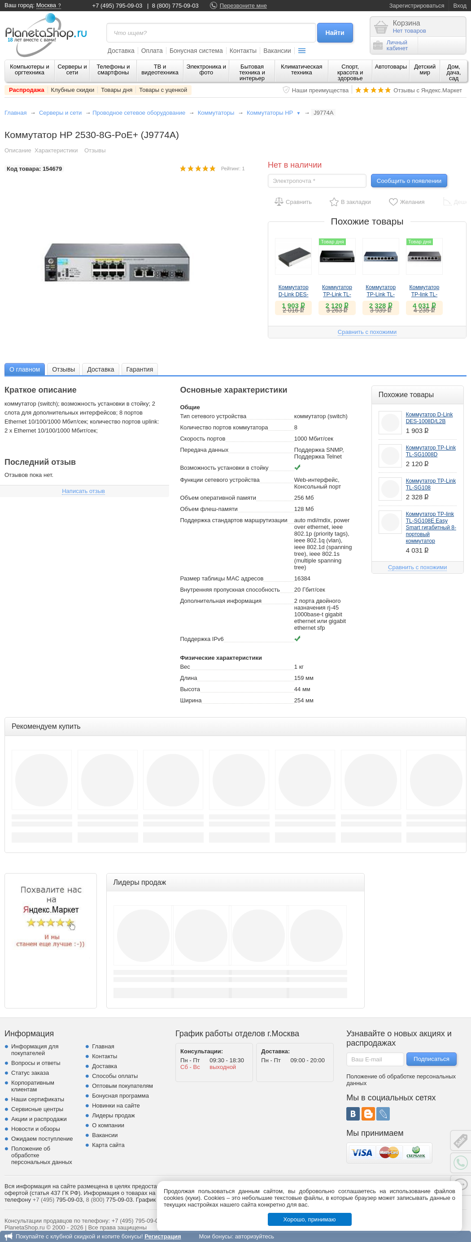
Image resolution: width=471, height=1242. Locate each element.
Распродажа (26, 90)
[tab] (24, 369)
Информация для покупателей (34, 1049)
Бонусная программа (120, 1095)
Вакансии (277, 50)
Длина (188, 678)
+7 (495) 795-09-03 (117, 5)
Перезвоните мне (243, 5)
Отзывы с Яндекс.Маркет (427, 90)
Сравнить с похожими (367, 332)
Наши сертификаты (37, 1099)
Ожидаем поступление (42, 1138)
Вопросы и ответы (35, 1063)
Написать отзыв (83, 491)
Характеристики (56, 150)
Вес (185, 666)
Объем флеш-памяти (208, 509)
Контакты (243, 50)
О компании (108, 1125)
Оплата (152, 50)
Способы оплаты (115, 1076)
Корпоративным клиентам (32, 1086)
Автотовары (391, 66)
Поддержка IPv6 (201, 639)
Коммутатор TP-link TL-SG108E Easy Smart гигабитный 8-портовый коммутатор (431, 527)
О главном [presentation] (24, 369)
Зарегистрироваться (417, 5)
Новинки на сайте (116, 1105)
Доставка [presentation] (100, 369)
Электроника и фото (207, 69)
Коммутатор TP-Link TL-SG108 (381, 294)
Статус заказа (30, 1072)
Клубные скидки (73, 90)
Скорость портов (202, 438)
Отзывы (95, 150)
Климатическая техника (301, 69)
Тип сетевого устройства (213, 416)
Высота (190, 689)
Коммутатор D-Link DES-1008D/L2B (294, 294)
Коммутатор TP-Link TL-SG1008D (337, 294)
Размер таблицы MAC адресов (221, 578)
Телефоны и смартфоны (113, 69)
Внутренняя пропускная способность (230, 589)
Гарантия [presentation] (139, 369)
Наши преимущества (320, 90)
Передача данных (204, 449)
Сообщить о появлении (409, 180)
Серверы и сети (72, 69)
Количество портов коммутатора (224, 427)
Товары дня (116, 90)
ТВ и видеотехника (160, 69)
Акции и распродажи (39, 1119)
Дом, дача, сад (454, 72)
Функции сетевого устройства (219, 479)
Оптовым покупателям (122, 1085)
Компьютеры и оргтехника (29, 69)
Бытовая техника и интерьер (252, 72)
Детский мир (425, 69)
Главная (15, 112)
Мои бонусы (215, 1236)
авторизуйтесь (254, 1236)
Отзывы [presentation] (63, 369)
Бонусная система (196, 50)
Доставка (121, 50)
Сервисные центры (37, 1109)
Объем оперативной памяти (218, 497)
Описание (17, 150)
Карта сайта (108, 1145)
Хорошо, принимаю (309, 1219)
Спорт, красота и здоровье (350, 72)
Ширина (190, 700)
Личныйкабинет (390, 45)
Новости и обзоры (35, 1128)
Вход (460, 5)
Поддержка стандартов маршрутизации (233, 520)
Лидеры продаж (113, 1115)
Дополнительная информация (221, 600)
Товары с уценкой (163, 90)
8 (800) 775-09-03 (175, 5)
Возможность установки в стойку (224, 467)
